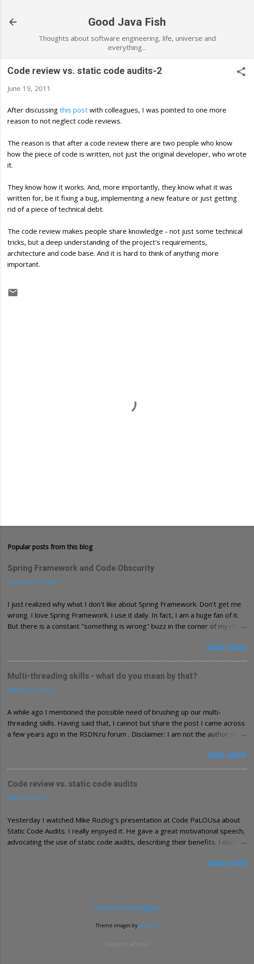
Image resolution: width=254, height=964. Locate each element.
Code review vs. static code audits (72, 784)
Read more (227, 647)
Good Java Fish (127, 22)
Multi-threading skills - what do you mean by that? (102, 676)
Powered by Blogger (127, 907)
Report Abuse (127, 943)
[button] (241, 72)
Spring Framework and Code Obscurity (80, 568)
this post (74, 109)
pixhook (148, 925)
